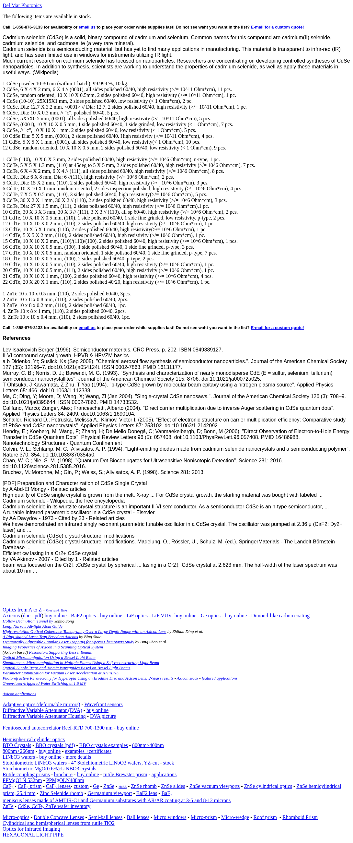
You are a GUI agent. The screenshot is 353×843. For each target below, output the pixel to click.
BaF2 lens (146, 793)
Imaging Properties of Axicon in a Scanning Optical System (53, 647)
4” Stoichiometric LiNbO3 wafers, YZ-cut (115, 763)
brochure (63, 774)
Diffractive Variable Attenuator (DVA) (42, 710)
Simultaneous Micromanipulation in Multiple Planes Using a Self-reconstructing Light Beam (81, 662)
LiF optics (137, 615)
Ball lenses (138, 817)
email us (87, 27)
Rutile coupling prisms (26, 774)
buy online (56, 615)
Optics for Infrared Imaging (31, 829)
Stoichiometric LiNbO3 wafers (35, 763)
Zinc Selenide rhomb (61, 793)
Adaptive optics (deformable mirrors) (41, 704)
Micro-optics (16, 817)
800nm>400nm (148, 745)
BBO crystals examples (103, 745)
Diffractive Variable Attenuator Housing (44, 716)
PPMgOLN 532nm (22, 780)
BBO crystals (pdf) (55, 745)
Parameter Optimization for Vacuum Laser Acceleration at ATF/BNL (61, 673)
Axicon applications (19, 693)
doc (26, 615)
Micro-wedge (235, 817)
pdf (38, 615)
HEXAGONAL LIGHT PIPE (33, 834)
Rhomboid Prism (300, 817)
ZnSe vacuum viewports (214, 786)
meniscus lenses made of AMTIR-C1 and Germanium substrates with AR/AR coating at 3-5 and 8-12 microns (117, 800)
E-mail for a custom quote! (277, 27)
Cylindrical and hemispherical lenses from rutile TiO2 (59, 823)
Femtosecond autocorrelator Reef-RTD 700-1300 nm (57, 727)
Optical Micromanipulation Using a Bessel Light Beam (49, 657)
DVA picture (103, 716)
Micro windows (170, 817)
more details (78, 757)
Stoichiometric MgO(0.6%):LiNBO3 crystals (49, 768)
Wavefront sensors (104, 704)
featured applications (219, 678)
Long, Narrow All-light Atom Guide (33, 626)
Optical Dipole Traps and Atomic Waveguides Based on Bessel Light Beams (66, 667)
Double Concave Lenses (59, 817)
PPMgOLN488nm (65, 780)
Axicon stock (187, 678)
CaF (8, 786)
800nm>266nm (18, 751)
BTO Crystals (17, 745)
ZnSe (108, 786)
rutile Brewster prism (125, 774)
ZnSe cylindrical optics (268, 786)
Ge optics (211, 615)
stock (168, 763)
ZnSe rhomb (144, 786)
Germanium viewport (109, 793)
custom (81, 786)
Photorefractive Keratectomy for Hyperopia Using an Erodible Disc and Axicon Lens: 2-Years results (88, 678)
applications (164, 774)
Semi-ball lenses (105, 817)
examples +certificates (88, 751)
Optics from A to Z (22, 609)
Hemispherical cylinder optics (34, 739)
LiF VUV (161, 615)
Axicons (11, 615)
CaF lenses (58, 786)
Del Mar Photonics (22, 5)
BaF (167, 793)
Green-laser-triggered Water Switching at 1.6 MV (44, 683)
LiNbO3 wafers (19, 757)
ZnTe (8, 806)
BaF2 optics (83, 615)
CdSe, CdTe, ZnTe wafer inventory (54, 806)
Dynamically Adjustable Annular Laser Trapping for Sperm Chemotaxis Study (68, 641)
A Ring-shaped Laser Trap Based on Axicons (40, 636)
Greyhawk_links (56, 610)
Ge (96, 786)
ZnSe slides (173, 786)
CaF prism (30, 786)
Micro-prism (204, 817)
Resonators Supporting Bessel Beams (60, 652)
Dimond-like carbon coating (280, 615)
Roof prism (265, 817)
